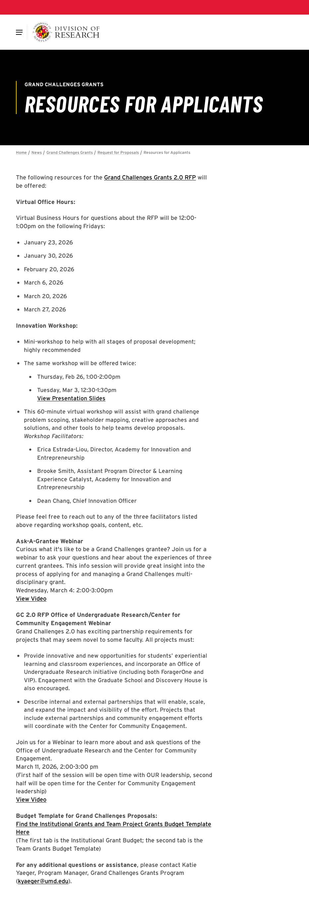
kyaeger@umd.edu (43, 881)
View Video (31, 598)
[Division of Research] (66, 32)
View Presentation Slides (71, 398)
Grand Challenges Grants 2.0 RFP (150, 177)
